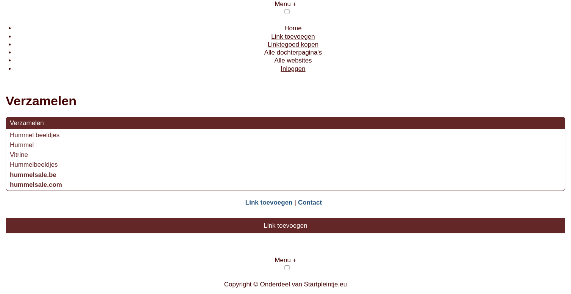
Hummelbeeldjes (34, 164)
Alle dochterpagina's (293, 52)
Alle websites (293, 60)
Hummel (22, 145)
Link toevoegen (293, 36)
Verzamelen (27, 123)
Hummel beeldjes (34, 135)
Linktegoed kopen (293, 44)
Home (292, 28)
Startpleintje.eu (325, 284)
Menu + (285, 4)
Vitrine (19, 154)
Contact (310, 202)
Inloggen (293, 68)
